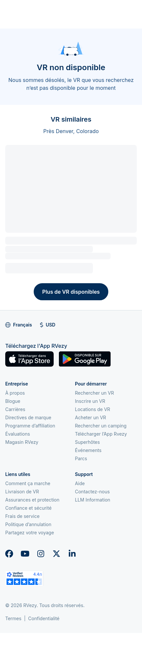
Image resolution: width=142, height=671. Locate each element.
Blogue (12, 401)
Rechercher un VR (94, 393)
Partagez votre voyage (29, 532)
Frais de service (22, 516)
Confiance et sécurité (28, 508)
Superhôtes (87, 442)
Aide (80, 483)
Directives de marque (28, 417)
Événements (88, 450)
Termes (13, 618)
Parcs (81, 458)
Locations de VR (92, 409)
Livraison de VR (22, 491)
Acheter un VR (90, 417)
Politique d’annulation (28, 524)
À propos (15, 393)
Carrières (15, 409)
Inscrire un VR (90, 401)
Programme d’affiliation (30, 425)
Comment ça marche (27, 483)
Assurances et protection (32, 500)
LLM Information (92, 500)
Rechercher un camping (101, 425)
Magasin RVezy (21, 442)
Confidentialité (44, 618)
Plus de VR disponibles (71, 291)
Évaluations (17, 434)
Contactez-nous (92, 491)
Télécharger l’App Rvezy (101, 434)
